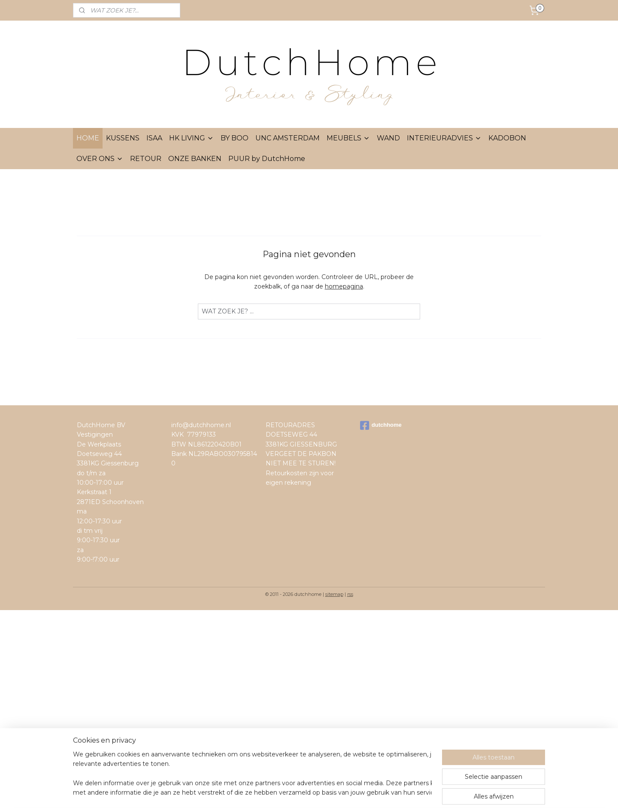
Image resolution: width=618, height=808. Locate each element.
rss (350, 594)
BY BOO (234, 138)
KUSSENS (122, 138)
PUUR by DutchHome (266, 159)
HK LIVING (191, 138)
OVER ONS (99, 159)
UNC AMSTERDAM (287, 138)
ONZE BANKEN (194, 159)
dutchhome (381, 425)
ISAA (154, 138)
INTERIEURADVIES (444, 138)
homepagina (344, 286)
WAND (388, 138)
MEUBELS (348, 138)
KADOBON (507, 138)
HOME (87, 138)
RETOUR (145, 159)
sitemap (334, 594)
